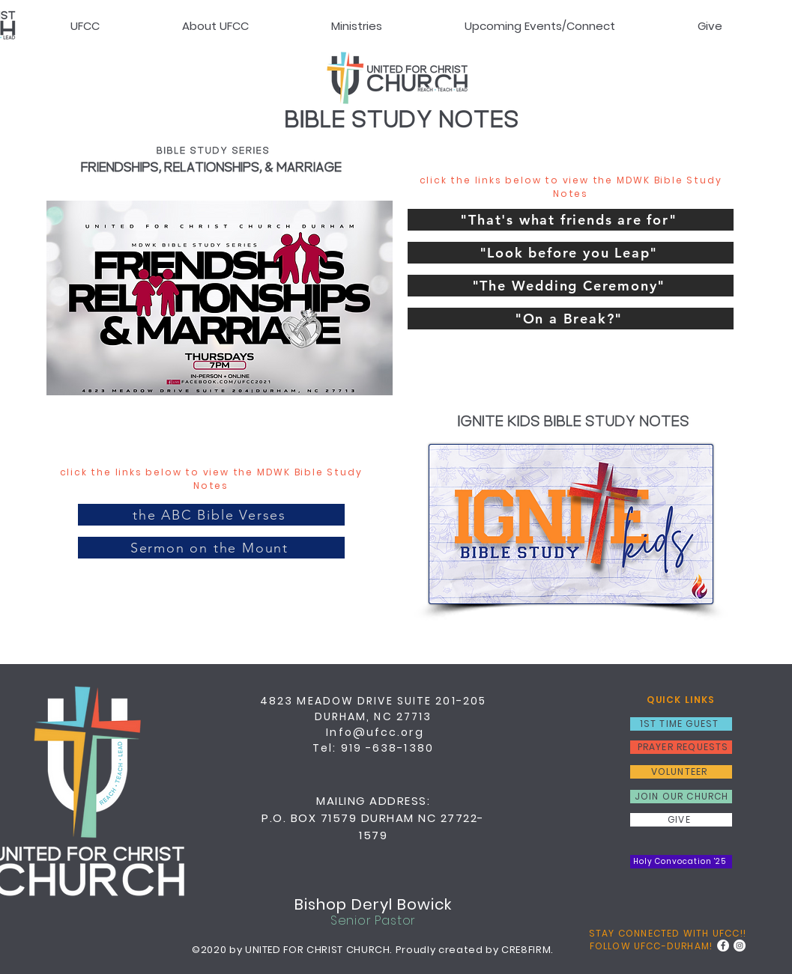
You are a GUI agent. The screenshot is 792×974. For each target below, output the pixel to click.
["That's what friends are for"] (571, 220)
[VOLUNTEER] (681, 772)
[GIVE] (681, 820)
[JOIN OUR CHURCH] (681, 796)
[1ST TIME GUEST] (681, 724)
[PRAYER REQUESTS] (681, 747)
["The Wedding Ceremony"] (571, 285)
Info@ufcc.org (374, 732)
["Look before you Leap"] (571, 253)
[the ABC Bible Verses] (211, 515)
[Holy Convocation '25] (681, 861)
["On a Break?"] (571, 318)
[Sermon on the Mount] (211, 547)
